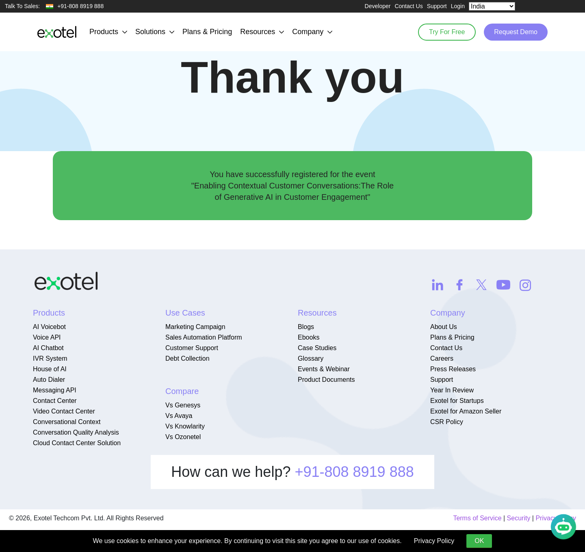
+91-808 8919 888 (354, 471)
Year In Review (452, 390)
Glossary (310, 358)
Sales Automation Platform (203, 337)
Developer (378, 6)
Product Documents (326, 379)
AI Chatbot (48, 347)
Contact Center (55, 400)
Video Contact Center (64, 411)
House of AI (50, 369)
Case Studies (317, 347)
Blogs (306, 326)
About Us (443, 326)
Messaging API (54, 390)
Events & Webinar (324, 369)
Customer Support (191, 347)
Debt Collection (187, 358)
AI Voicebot (49, 326)
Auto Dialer (49, 379)
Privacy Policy (434, 540)
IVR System (50, 358)
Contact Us (408, 6)
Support (437, 6)
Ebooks (308, 337)
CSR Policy (446, 421)
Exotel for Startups (457, 400)
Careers (441, 358)
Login (458, 6)
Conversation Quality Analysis (76, 432)
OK (479, 540)
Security (519, 518)
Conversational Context (66, 421)
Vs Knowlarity (185, 426)
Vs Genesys (182, 405)
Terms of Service (477, 518)
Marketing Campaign (195, 326)
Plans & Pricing (207, 32)
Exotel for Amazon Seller (465, 411)
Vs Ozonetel (183, 436)
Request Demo (515, 31)
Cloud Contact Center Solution (77, 442)
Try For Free (447, 31)
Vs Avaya (178, 415)
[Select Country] (492, 6)
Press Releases (453, 369)
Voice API (47, 337)
